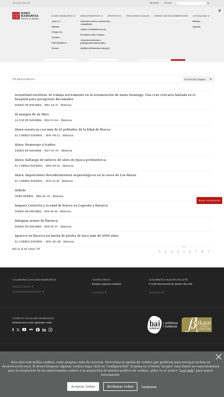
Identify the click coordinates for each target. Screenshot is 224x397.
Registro (154, 3)
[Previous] (160, 251)
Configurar (149, 386)
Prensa (55, 48)
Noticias (196, 21)
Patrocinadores (59, 43)
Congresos (57, 32)
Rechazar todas (120, 386)
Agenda (196, 27)
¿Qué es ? (56, 21)
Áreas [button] (91, 15)
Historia (55, 27)
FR (24, 3)
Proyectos (114, 15)
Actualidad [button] (201, 15)
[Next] (209, 251)
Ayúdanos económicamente (28, 291)
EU (14, 3)
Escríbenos (99, 292)
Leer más (187, 370)
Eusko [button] (63, 15)
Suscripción (156, 292)
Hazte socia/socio (209, 200)
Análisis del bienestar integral (94, 48)
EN (28, 3)
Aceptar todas (83, 386)
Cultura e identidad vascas (93, 29)
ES (19, 3)
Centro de (171, 15)
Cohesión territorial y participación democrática (93, 41)
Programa (137, 15)
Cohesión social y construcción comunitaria (95, 22)
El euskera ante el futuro (92, 35)
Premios (56, 37)
